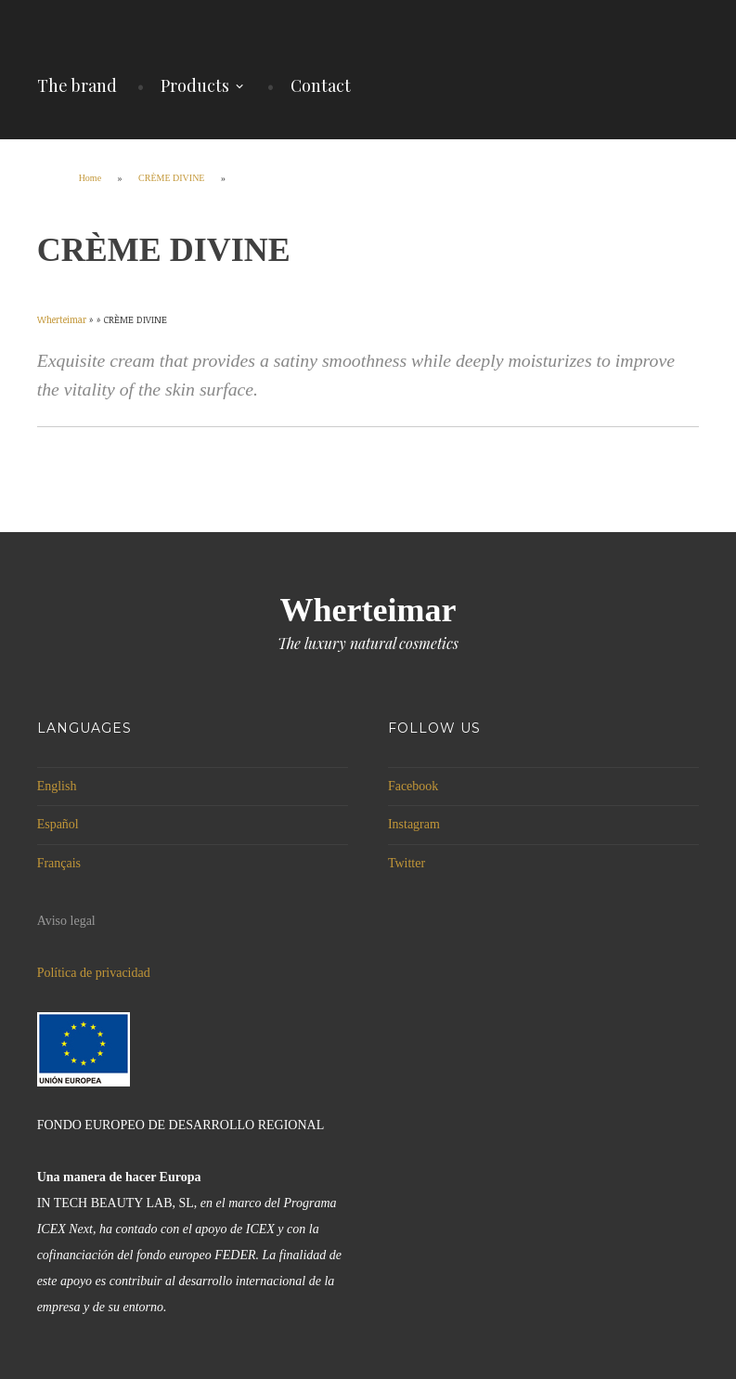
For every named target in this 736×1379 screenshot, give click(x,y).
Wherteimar (368, 610)
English (57, 786)
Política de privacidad (93, 973)
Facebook (413, 786)
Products (195, 85)
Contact (321, 85)
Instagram (414, 824)
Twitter (406, 863)
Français (59, 863)
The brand (77, 85)
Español (58, 824)
